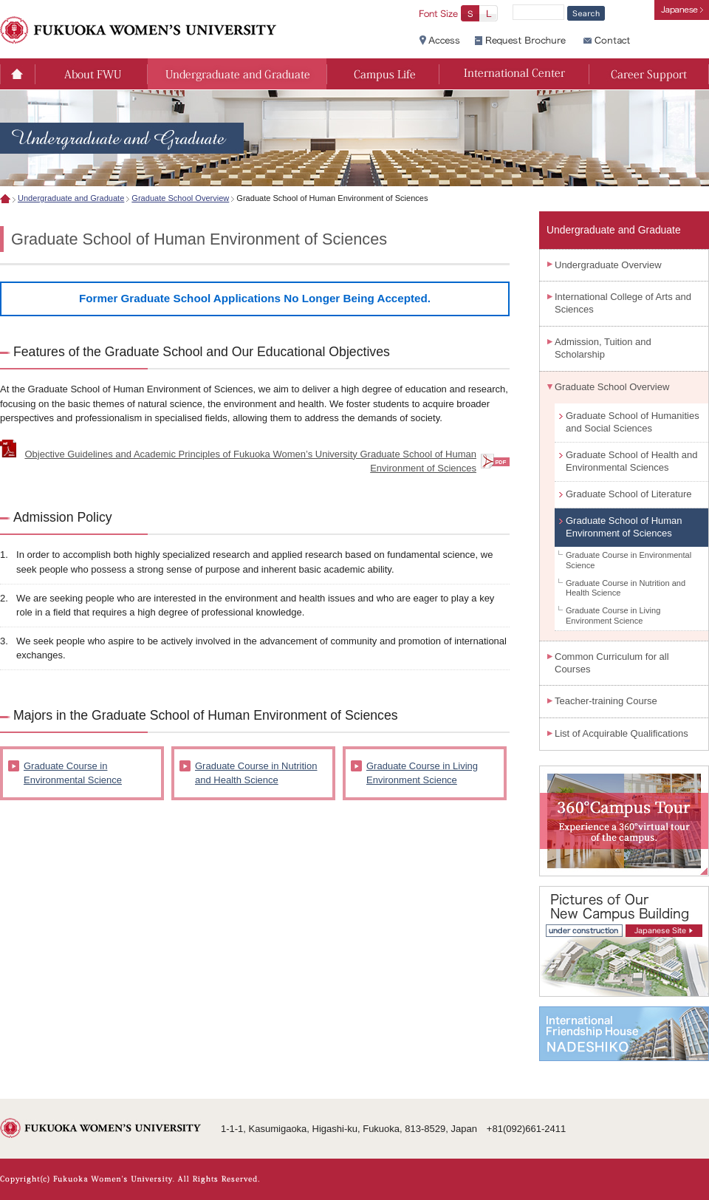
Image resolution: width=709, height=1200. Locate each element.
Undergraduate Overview (608, 264)
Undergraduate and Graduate (71, 198)
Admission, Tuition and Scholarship (603, 348)
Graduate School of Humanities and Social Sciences (632, 422)
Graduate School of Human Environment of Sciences (624, 527)
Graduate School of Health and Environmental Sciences (632, 461)
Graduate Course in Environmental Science (73, 773)
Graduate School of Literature (629, 494)
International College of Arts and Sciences (623, 303)
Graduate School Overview (180, 198)
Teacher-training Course (606, 700)
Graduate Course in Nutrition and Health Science (256, 773)
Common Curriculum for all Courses (612, 663)
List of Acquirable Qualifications (621, 733)
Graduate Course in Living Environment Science (422, 773)
